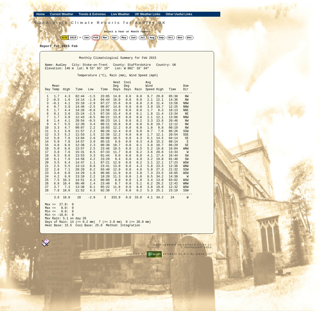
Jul (142, 37)
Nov (180, 37)
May (123, 37)
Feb (95, 37)
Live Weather (120, 14)
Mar (105, 37)
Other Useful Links (179, 14)
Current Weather (62, 14)
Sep (161, 37)
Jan (86, 37)
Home (40, 14)
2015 (73, 37)
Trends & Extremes (92, 14)
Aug (152, 37)
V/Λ (64, 37)
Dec (189, 37)
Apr (114, 37)
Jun (133, 37)
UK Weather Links (147, 14)
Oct (170, 37)
